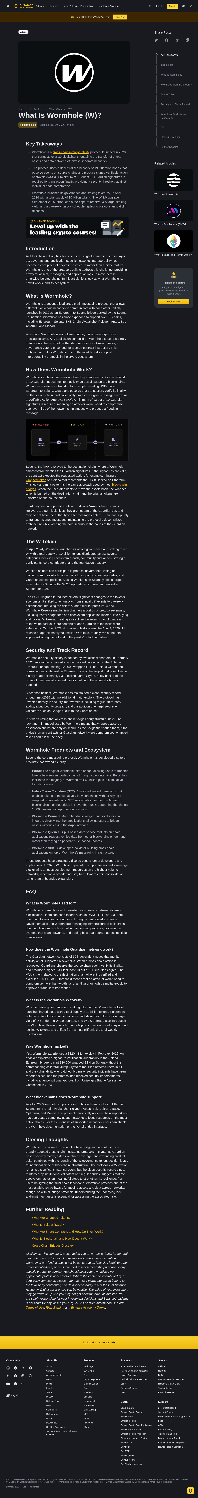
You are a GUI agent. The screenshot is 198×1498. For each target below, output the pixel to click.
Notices (50, 1418)
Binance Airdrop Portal (169, 1438)
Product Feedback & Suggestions (174, 1416)
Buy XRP (125, 1451)
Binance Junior (91, 1384)
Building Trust (52, 1401)
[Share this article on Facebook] (166, 40)
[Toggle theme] (190, 6)
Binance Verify (165, 1429)
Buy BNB (125, 1447)
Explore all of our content (99, 1342)
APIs (160, 1425)
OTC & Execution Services (171, 1379)
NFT (86, 1414)
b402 (123, 1392)
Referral (162, 1371)
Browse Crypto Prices (131, 1412)
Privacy (49, 1396)
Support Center (165, 1412)
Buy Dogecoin (127, 1455)
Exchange (88, 1366)
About (49, 1366)
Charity (87, 1427)
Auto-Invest (89, 1405)
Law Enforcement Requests (171, 1442)
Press (49, 1384)
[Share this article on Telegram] (177, 40)
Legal (49, 1388)
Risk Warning (52, 1414)
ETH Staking (90, 1409)
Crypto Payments (92, 1379)
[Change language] (183, 6)
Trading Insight (165, 1388)
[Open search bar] (149, 6)
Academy (88, 1392)
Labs (123, 1384)
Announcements (54, 1375)
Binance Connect (129, 1388)
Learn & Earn (127, 1408)
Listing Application (129, 1375)
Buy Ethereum (128, 1460)
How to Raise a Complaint (170, 1447)
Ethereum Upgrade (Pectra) (134, 1438)
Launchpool (89, 1401)
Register (173, 6)
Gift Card (88, 1396)
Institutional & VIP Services (134, 1379)
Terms (49, 1392)
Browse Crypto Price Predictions (136, 1425)
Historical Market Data (169, 1384)
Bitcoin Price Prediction (132, 1429)
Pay (85, 1375)
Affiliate (161, 1366)
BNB (160, 1375)
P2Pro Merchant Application (134, 1371)
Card (86, 1388)
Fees (160, 1421)
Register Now (173, 301)
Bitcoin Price (127, 1416)
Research (88, 1422)
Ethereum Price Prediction (133, 1434)
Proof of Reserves (167, 1392)
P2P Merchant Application (133, 1366)
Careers (50, 1371)
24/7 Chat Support (167, 1408)
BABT (86, 1418)
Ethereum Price (128, 1421)
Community (51, 1409)
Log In (159, 6)
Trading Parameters (167, 1434)
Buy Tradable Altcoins (131, 1464)
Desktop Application (55, 1427)
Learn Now (120, 17)
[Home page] (23, 6)
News (49, 1379)
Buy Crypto (89, 1371)
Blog (48, 1405)
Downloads (51, 1422)
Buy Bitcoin (126, 1442)
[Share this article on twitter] (156, 40)
